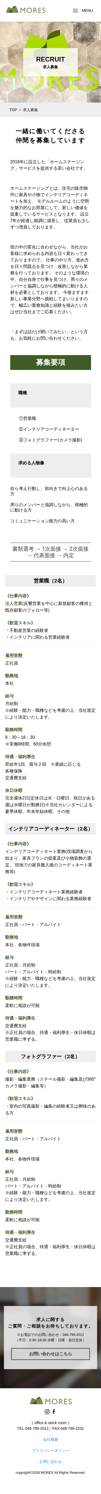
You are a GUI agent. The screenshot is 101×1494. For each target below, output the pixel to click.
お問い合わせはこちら (50, 1354)
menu (83, 10)
